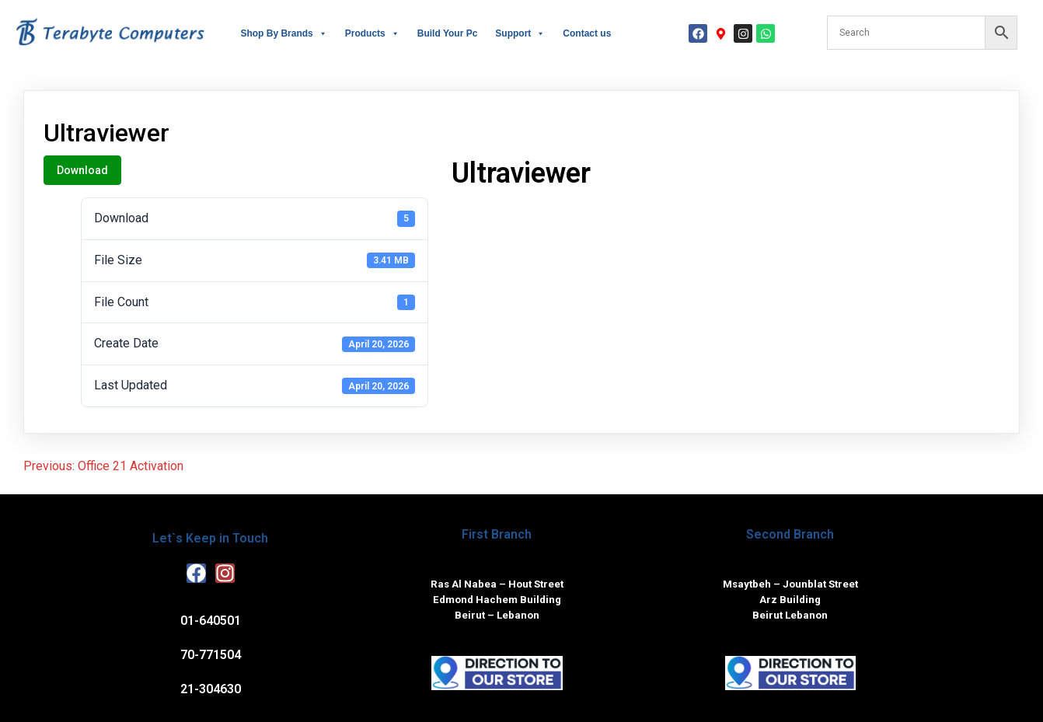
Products (372, 33)
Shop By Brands (283, 33)
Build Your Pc (447, 33)
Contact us (587, 33)
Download (82, 170)
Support (520, 33)
